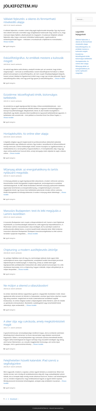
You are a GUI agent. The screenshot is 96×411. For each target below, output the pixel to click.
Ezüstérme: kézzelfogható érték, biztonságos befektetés (30, 96)
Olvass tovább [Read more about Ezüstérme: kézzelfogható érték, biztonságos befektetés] (8, 117)
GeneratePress (58, 408)
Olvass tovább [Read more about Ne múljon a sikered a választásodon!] (31, 305)
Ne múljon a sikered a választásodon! (26, 285)
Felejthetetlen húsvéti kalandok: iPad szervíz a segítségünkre (31, 362)
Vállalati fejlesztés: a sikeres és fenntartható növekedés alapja (30, 20)
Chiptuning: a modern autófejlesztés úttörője (31, 250)
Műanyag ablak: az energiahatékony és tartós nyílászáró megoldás (31, 171)
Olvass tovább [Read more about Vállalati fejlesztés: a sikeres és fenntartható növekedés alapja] (8, 42)
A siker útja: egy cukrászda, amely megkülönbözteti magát (34, 323)
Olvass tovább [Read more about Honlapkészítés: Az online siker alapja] (15, 153)
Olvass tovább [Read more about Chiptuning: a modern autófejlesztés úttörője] (23, 269)
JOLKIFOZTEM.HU (21, 6)
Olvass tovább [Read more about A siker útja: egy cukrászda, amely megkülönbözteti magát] (38, 344)
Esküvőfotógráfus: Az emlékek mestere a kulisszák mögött (33, 59)
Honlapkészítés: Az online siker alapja (26, 133)
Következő (14, 399)
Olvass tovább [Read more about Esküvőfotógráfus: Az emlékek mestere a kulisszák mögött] (60, 78)
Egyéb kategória (10, 46)
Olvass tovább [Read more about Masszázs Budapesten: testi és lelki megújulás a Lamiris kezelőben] (33, 234)
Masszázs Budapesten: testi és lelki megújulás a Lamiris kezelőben (32, 212)
